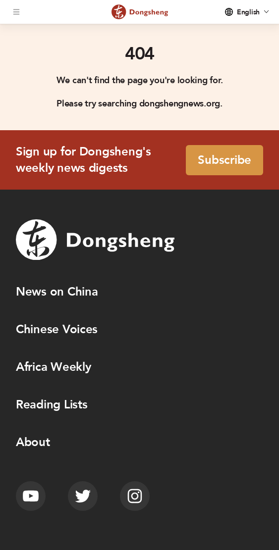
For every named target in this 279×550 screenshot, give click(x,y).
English (248, 12)
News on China (57, 292)
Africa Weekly (53, 367)
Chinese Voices (57, 329)
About (33, 442)
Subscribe (224, 160)
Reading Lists (52, 405)
